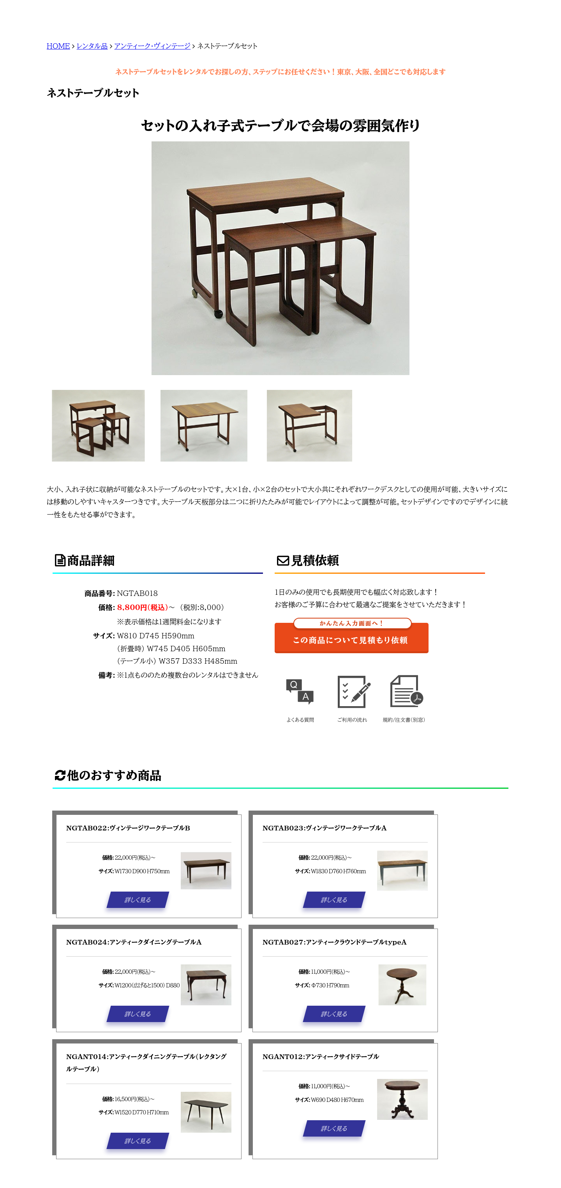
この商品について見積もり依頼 (352, 633)
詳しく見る (138, 899)
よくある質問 (300, 696)
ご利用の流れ (352, 696)
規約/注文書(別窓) (404, 696)
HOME (58, 45)
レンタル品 (92, 45)
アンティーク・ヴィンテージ (153, 45)
